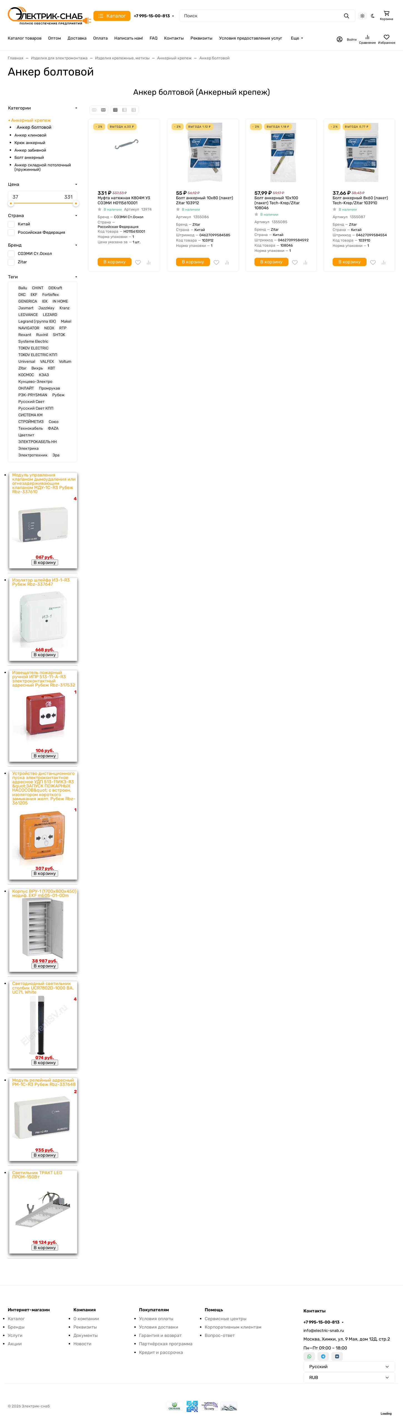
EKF (34, 295)
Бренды (16, 1327)
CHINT (37, 288)
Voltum (65, 361)
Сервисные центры (225, 1318)
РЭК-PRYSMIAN (32, 395)
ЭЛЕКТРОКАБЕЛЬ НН (37, 442)
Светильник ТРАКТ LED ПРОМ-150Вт (37, 1174)
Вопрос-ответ (220, 1335)
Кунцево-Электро (35, 382)
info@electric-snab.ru (323, 1330)
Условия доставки (158, 1327)
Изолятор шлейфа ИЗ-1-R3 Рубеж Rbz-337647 (41, 582)
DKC (22, 295)
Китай (24, 224)
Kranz (65, 308)
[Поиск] (267, 15)
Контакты (174, 38)
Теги (13, 276)
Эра (56, 455)
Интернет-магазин (29, 1310)
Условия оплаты (156, 1318)
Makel (66, 321)
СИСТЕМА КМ (30, 415)
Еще (295, 38)
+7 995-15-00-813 (152, 15)
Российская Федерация (41, 232)
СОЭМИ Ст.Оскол (35, 253)
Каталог (16, 1318)
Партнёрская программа (165, 1343)
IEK (45, 301)
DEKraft (55, 288)
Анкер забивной (30, 150)
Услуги (15, 1335)
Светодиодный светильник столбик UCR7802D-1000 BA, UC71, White (43, 987)
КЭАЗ (44, 375)
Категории (19, 108)
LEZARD (50, 315)
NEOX (49, 328)
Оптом (54, 38)
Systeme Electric (33, 341)
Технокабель (30, 428)
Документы (85, 1335)
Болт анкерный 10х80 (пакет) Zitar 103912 (204, 200)
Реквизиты (201, 38)
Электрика (28, 448)
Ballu (22, 288)
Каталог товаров (24, 38)
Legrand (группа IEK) (37, 321)
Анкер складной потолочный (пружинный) (42, 167)
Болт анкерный (29, 157)
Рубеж (58, 395)
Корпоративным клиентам (233, 1327)
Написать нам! (128, 38)
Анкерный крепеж (31, 120)
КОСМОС (26, 375)
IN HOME (60, 301)
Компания (84, 1310)
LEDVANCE (28, 315)
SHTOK (59, 335)
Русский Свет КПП (35, 408)
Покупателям (154, 1310)
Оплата (100, 38)
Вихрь (37, 368)
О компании (86, 1318)
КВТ (51, 368)
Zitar (22, 261)
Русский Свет (31, 402)
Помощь (214, 1310)
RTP (62, 328)
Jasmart (25, 308)
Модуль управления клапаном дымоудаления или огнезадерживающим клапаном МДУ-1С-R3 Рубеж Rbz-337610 (44, 483)
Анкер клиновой (30, 135)
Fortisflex (50, 295)
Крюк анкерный (29, 142)
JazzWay (46, 308)
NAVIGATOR (28, 328)
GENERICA (27, 301)
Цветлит (26, 435)
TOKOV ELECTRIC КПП (37, 355)
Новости (82, 1343)
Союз (53, 422)
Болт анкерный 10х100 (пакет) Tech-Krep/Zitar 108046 (277, 203)
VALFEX (47, 361)
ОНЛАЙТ (26, 388)
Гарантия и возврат (160, 1335)
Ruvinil (42, 335)
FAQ (153, 38)
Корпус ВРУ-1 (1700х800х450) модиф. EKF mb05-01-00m (44, 893)
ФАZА (53, 428)
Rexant (24, 335)
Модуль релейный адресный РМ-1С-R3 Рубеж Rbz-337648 (44, 1082)
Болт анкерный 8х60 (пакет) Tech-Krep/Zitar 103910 (360, 200)
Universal (26, 361)
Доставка (77, 38)
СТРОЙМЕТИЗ (31, 422)
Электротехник (33, 455)
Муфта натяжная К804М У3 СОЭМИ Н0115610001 (124, 200)
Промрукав (49, 388)
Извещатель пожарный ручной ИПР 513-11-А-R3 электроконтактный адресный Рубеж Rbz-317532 (43, 679)
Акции (15, 1343)
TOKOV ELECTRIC (33, 348)
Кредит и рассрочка (161, 1352)
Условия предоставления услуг (250, 38)
